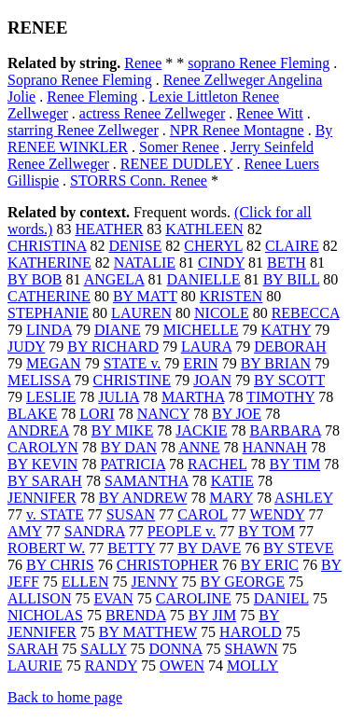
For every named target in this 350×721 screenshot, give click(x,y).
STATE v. (132, 363)
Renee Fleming (92, 96)
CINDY (221, 262)
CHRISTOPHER (167, 565)
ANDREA (38, 430)
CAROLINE (193, 598)
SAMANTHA (147, 481)
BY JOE (236, 414)
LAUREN (141, 313)
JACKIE (201, 430)
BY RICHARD (113, 346)
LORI (96, 414)
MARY (231, 498)
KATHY (286, 330)
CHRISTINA (46, 246)
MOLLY (252, 665)
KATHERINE (49, 262)
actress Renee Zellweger (152, 113)
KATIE (232, 481)
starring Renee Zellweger (83, 130)
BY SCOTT (289, 380)
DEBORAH (290, 346)
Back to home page (64, 697)
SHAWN (250, 649)
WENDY (277, 514)
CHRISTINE (132, 380)
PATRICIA (132, 464)
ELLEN (85, 581)
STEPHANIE (48, 313)
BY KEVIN (42, 464)
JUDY (26, 346)
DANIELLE (204, 279)
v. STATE (55, 514)
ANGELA (114, 279)
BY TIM (294, 464)
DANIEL (281, 598)
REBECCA (306, 313)
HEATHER (109, 229)
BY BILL (291, 279)
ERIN (200, 363)
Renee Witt (269, 113)
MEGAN (53, 363)
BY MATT (145, 296)
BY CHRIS (60, 565)
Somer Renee (179, 147)
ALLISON (39, 598)
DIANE (117, 330)
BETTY (131, 548)
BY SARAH (44, 481)
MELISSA (39, 380)
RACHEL (217, 464)
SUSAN (130, 514)
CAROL (202, 514)
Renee (142, 63)
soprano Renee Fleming (258, 63)
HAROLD (250, 632)
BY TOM (266, 531)
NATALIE (144, 262)
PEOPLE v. (182, 531)
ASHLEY (303, 498)
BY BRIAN (276, 363)
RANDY (111, 665)
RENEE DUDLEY (176, 164)
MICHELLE (201, 330)
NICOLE (221, 313)
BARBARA (284, 430)
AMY (24, 531)
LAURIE (35, 665)
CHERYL (213, 246)
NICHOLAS (45, 615)
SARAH (32, 649)
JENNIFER (42, 498)
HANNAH (275, 447)
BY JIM (212, 615)
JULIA (118, 397)
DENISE (134, 246)
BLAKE (32, 414)
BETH (286, 262)
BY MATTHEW (148, 632)
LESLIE (51, 397)
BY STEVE (298, 548)
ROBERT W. (46, 548)
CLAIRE (292, 246)
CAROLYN (42, 447)
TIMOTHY (280, 397)
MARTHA (193, 397)
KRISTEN (231, 296)
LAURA (206, 346)
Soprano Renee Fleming (79, 80)
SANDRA (94, 531)
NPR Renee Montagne (237, 130)
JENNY (154, 581)
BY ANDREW (143, 498)
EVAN (113, 598)
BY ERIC (270, 565)
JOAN (212, 380)
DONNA (176, 649)
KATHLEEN (204, 229)
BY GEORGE (243, 581)
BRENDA (135, 615)
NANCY (163, 414)
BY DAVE (209, 548)
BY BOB (35, 279)
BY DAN (129, 447)
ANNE (198, 447)
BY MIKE (122, 430)
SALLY (103, 649)
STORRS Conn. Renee (138, 180)
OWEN (182, 665)
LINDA (49, 330)
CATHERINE (49, 296)
